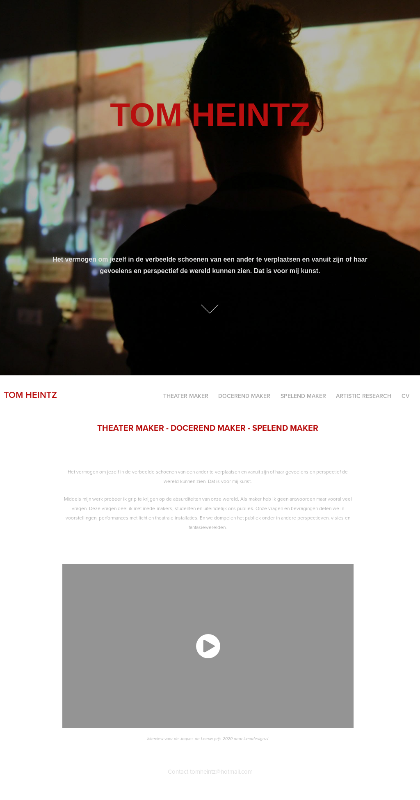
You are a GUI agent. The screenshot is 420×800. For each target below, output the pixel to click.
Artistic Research (363, 396)
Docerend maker (244, 396)
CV (405, 396)
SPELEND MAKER (303, 396)
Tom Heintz (30, 394)
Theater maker (185, 396)
